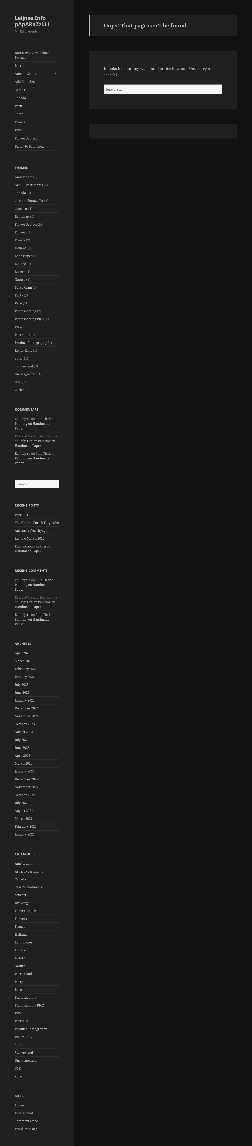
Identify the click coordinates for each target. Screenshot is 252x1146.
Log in (19, 1105)
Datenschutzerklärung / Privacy (32, 55)
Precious (21, 515)
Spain (19, 114)
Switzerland (24, 366)
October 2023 (25, 724)
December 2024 (26, 708)
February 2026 (26, 669)
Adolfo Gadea (25, 82)
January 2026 (25, 677)
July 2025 (22, 684)
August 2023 (24, 732)
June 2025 (22, 692)
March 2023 (23, 763)
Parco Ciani (23, 287)
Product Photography (31, 342)
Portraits (21, 65)
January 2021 (25, 834)
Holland (21, 248)
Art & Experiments (29, 185)
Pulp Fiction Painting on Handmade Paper (34, 423)
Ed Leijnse (22, 453)
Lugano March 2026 (29, 538)
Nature (20, 279)
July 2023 (22, 740)
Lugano (20, 264)
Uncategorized (26, 374)
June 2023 (22, 747)
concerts (21, 208)
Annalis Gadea (25, 74)
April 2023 (22, 755)
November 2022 (27, 787)
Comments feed (26, 1121)
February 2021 (26, 826)
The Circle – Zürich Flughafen (37, 522)
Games (20, 90)
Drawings (22, 216)
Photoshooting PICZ (29, 319)
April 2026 (22, 653)
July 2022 (22, 803)
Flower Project (26, 138)
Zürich (20, 390)
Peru (18, 106)
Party (19, 295)
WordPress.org (26, 1129)
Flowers (21, 232)
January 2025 (25, 700)
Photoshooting (25, 311)
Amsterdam (23, 177)
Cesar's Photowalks (29, 201)
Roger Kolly (23, 350)
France (20, 122)
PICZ (18, 130)
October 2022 (25, 795)
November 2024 (27, 716)
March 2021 (23, 818)
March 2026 (23, 661)
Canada (20, 98)
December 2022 (26, 779)
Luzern (20, 272)
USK (18, 382)
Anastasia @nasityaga (31, 530)
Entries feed (24, 1113)
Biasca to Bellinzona (29, 146)
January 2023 (25, 771)
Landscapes (23, 256)
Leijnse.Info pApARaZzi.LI (32, 21)
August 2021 (24, 811)
